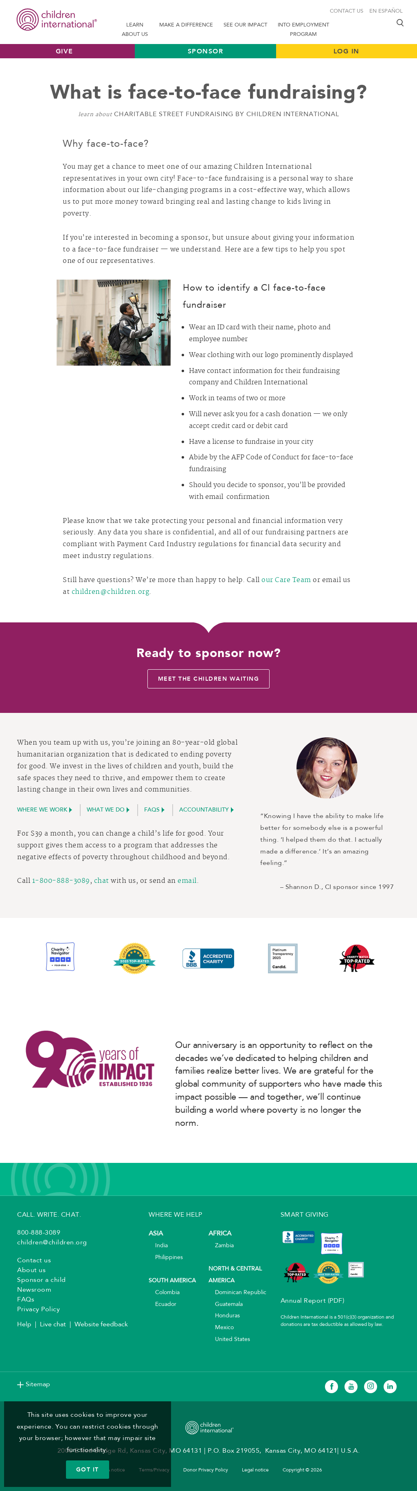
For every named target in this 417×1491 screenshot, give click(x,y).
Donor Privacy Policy (205, 1470)
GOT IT (87, 1469)
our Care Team (286, 580)
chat (101, 881)
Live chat (53, 1324)
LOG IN (347, 51)
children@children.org (110, 592)
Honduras (224, 1316)
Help (24, 1324)
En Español (386, 11)
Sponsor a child (41, 1280)
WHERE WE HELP (175, 1215)
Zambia (221, 1245)
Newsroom (34, 1290)
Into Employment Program (303, 29)
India (158, 1245)
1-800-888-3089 (61, 881)
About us (31, 1270)
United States (229, 1339)
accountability (204, 810)
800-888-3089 (38, 1233)
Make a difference (186, 25)
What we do (106, 810)
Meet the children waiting (208, 678)
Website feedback (101, 1324)
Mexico (221, 1327)
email (187, 881)
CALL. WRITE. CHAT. (49, 1215)
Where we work (42, 810)
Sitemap (38, 1384)
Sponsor (206, 51)
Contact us (346, 11)
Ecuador (162, 1304)
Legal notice (255, 1470)
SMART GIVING (305, 1215)
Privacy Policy (38, 1309)
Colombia (164, 1292)
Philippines (166, 1257)
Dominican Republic (237, 1292)
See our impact (245, 25)
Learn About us (135, 29)
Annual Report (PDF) (313, 1301)
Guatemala (225, 1304)
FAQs (152, 810)
